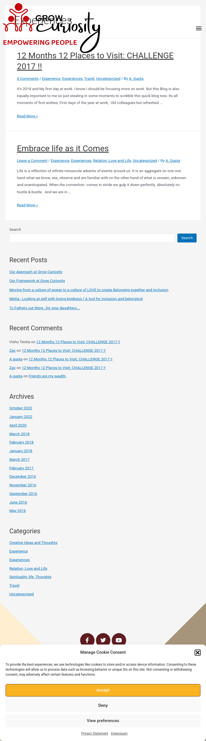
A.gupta (15, 359)
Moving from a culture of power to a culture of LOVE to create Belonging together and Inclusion (89, 290)
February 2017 (21, 468)
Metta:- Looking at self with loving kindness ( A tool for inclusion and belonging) (76, 298)
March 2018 (19, 434)
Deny (103, 705)
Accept (103, 690)
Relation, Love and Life (112, 160)
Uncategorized (108, 78)
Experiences (72, 78)
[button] (197, 652)
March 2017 (19, 459)
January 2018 (20, 450)
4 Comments (28, 78)
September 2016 (23, 493)
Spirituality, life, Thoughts (30, 576)
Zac (12, 350)
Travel (89, 78)
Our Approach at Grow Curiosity (35, 271)
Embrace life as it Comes (63, 148)
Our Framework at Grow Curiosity (37, 280)
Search (15, 229)
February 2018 (21, 442)
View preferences (103, 720)
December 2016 (22, 476)
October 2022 (20, 408)
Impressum (119, 733)
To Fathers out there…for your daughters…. (44, 308)
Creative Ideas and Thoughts (33, 542)
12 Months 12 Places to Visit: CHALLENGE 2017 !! (78, 341)
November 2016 (22, 485)
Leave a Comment (32, 160)
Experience (51, 78)
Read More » (27, 116)
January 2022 (20, 416)
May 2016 (17, 510)
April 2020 (18, 425)
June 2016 (18, 502)
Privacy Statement (94, 733)
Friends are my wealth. (48, 376)
